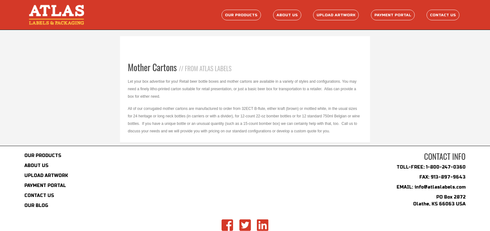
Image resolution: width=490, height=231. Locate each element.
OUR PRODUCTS (42, 155)
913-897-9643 (448, 177)
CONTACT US (39, 195)
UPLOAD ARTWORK (46, 175)
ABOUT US (36, 165)
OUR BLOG (36, 205)
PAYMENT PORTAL (45, 185)
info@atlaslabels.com (440, 187)
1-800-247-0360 (446, 167)
